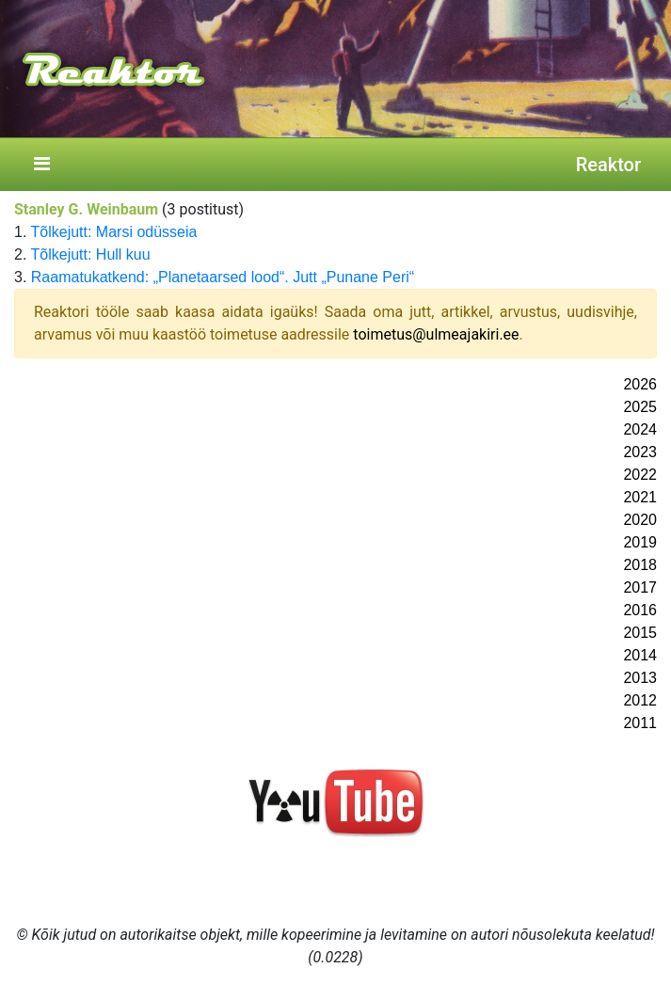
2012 (640, 700)
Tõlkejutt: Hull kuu (91, 254)
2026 (640, 384)
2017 (640, 587)
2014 (640, 655)
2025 (640, 407)
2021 (640, 497)
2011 (640, 723)
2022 (640, 475)
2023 (640, 452)
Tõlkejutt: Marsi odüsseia (114, 232)
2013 (640, 678)
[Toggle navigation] (41, 164)
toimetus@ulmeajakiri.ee (436, 334)
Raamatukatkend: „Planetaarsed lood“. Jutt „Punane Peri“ (222, 277)
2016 (640, 610)
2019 (640, 542)
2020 (640, 520)
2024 (640, 429)
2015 (640, 633)
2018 (640, 565)
